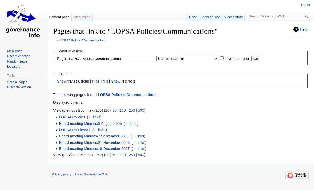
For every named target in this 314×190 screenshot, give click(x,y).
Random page (17, 61)
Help (304, 29)
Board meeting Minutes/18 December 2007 (94, 148)
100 (122, 110)
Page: (62, 58)
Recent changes (18, 56)
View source (210, 17)
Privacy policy (61, 174)
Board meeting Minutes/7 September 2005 (93, 136)
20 (107, 110)
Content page (59, 17)
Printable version (19, 87)
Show (61, 81)
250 (132, 110)
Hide (96, 81)
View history (233, 17)
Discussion (82, 17)
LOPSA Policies (72, 117)
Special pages (17, 82)
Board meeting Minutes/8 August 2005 (90, 123)
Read (193, 17)
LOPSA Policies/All (74, 130)
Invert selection (237, 58)
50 (114, 110)
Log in (305, 5)
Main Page (14, 51)
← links (94, 117)
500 (141, 110)
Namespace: (168, 58)
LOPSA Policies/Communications (83, 40)
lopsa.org (13, 66)
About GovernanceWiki (90, 174)
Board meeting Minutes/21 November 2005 (94, 142)
